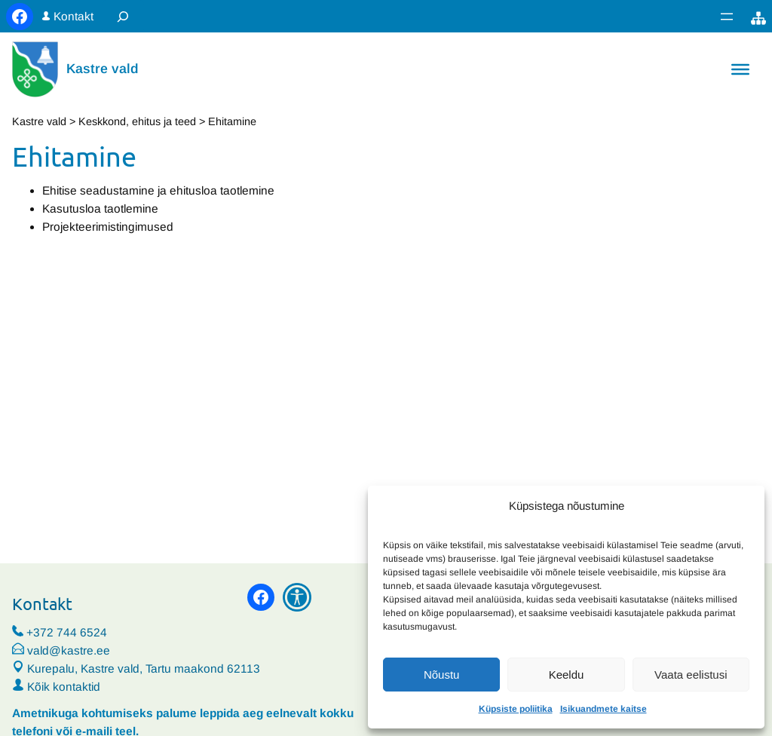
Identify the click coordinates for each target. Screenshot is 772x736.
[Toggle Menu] (740, 69)
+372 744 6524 (66, 632)
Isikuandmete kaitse (603, 709)
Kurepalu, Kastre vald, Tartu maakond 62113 (136, 668)
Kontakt (73, 16)
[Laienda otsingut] (123, 16)
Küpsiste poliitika (516, 709)
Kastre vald (102, 68)
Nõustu (442, 674)
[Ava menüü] (727, 17)
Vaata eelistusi (690, 674)
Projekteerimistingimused (107, 226)
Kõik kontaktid (63, 686)
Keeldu (566, 674)
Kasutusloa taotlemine (100, 208)
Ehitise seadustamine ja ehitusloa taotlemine (158, 190)
